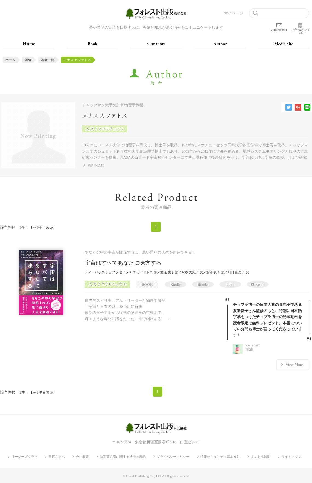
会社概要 (82, 457)
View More (294, 365)
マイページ (233, 13)
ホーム (10, 60)
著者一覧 (47, 60)
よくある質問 (260, 457)
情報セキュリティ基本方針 (220, 457)
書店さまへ (56, 457)
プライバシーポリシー (173, 457)
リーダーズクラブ (24, 457)
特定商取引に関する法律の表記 (123, 457)
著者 (28, 60)
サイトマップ (291, 457)
